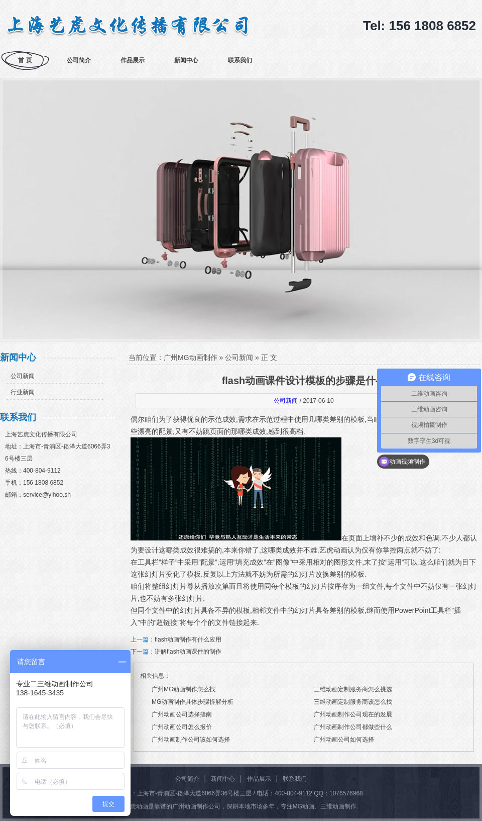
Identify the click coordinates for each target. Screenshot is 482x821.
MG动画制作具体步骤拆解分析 (192, 701)
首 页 (25, 60)
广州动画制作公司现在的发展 (353, 714)
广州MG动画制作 (190, 357)
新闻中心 (186, 60)
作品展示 (132, 60)
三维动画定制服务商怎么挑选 (353, 689)
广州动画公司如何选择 (344, 739)
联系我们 (240, 60)
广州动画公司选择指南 (182, 714)
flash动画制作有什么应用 (188, 639)
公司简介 (79, 60)
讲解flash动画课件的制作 (188, 651)
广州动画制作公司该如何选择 (191, 739)
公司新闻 (23, 376)
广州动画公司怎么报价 (182, 727)
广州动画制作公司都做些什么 (353, 727)
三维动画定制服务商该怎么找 (353, 701)
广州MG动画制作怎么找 (183, 689)
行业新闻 (23, 392)
